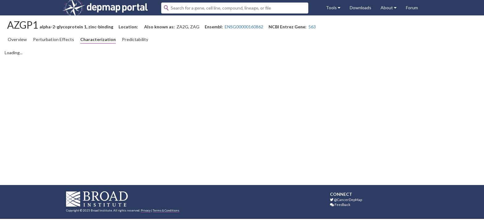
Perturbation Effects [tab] (53, 39)
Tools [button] (333, 7)
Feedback (340, 205)
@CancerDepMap (346, 200)
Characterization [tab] (98, 39)
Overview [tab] (17, 39)
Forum (412, 7)
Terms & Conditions (166, 210)
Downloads (360, 7)
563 (312, 26)
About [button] (389, 7)
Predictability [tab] (135, 39)
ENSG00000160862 (244, 26)
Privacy (146, 210)
